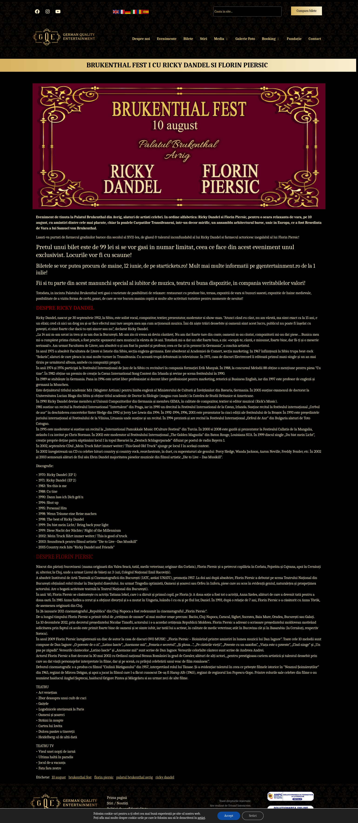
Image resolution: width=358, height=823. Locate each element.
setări (201, 818)
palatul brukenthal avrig (134, 777)
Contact (314, 39)
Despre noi (141, 39)
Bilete (188, 39)
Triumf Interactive (239, 805)
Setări (253, 816)
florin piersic (103, 777)
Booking (271, 39)
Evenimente (166, 39)
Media (221, 39)
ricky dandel (165, 777)
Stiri (203, 39)
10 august (59, 777)
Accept (228, 816)
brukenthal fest (80, 777)
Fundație (294, 39)
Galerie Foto (245, 39)
